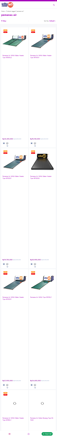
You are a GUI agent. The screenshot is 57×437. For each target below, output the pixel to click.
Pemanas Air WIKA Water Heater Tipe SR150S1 (13, 141)
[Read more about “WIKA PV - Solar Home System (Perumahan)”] (3, 350)
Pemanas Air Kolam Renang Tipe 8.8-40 (14, 226)
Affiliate (40, 417)
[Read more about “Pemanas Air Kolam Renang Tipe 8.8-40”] (3, 232)
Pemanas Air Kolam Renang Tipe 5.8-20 (42, 226)
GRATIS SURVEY (30, 373)
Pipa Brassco (6, 305)
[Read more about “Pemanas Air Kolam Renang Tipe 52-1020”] (31, 189)
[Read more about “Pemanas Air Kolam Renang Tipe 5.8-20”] (31, 232)
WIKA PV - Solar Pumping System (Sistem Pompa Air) (41, 345)
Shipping (22, 425)
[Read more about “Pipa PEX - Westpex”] (31, 271)
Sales (3, 425)
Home (3, 11)
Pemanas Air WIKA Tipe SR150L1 (41, 140)
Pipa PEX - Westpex (36, 265)
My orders (23, 420)
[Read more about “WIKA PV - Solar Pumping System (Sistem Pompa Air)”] (31, 350)
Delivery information (7, 420)
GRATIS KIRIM (30, 377)
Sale (39, 428)
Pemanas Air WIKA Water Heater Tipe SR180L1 (13, 184)
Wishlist (22, 428)
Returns (22, 422)
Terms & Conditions (7, 428)
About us (4, 417)
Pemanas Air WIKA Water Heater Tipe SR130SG (41, 99)
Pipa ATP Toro (34, 305)
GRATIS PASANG (30, 380)
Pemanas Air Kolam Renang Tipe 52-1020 (42, 184)
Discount (41, 422)
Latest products (43, 425)
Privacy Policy (5, 422)
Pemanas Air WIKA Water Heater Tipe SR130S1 (13, 99)
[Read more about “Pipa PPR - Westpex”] (3, 271)
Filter (4, 21)
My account (23, 417)
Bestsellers (41, 420)
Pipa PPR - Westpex (8, 265)
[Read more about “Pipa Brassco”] (3, 311)
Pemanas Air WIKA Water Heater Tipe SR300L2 (13, 56)
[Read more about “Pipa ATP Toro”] (31, 311)
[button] (3, 64)
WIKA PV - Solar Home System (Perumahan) (12, 345)
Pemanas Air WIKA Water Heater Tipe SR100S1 (41, 56)
